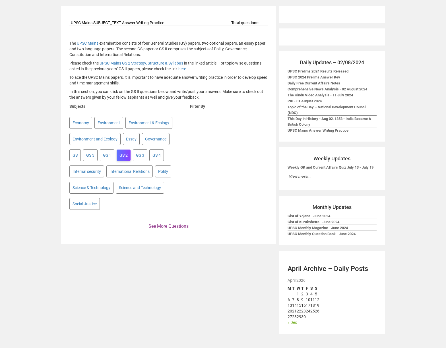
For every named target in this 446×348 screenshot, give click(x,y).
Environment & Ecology (149, 123)
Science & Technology (91, 187)
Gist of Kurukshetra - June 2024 (313, 222)
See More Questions (168, 226)
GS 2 (123, 155)
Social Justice (85, 204)
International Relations (130, 171)
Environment (109, 123)
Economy (81, 123)
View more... (300, 176)
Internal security (87, 171)
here (182, 69)
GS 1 (107, 155)
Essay (131, 139)
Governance (155, 139)
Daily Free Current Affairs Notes (314, 83)
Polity (163, 171)
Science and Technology (140, 187)
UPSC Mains (87, 43)
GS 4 (156, 155)
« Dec (292, 322)
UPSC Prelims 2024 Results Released (318, 71)
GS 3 (90, 155)
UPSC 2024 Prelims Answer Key (314, 77)
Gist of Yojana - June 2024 (309, 216)
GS (75, 155)
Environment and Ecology (95, 139)
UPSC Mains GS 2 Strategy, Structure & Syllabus (141, 63)
